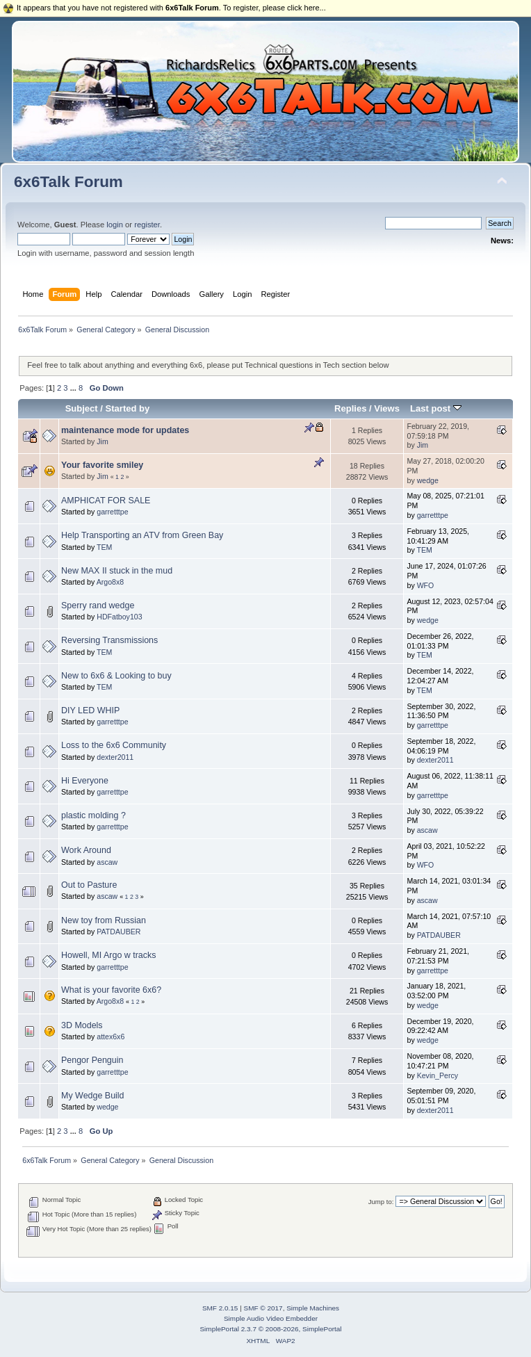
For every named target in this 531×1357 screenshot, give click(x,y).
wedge (428, 480)
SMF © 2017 (263, 1308)
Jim (102, 441)
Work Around (86, 850)
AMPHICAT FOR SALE (105, 500)
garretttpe (112, 511)
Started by (128, 408)
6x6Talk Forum (68, 181)
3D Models (82, 1025)
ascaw (427, 830)
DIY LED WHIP (90, 710)
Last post (435, 408)
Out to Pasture (89, 885)
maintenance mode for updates (125, 430)
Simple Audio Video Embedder (271, 1318)
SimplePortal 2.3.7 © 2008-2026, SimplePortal (270, 1329)
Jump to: (381, 1201)
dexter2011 (115, 757)
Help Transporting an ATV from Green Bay (142, 535)
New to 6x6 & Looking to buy (116, 676)
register (147, 224)
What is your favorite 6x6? (111, 990)
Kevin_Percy (437, 1075)
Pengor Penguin (92, 1060)
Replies (350, 408)
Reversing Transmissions (109, 640)
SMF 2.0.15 (220, 1308)
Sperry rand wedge (97, 605)
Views (387, 408)
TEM (104, 547)
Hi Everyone (84, 781)
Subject (81, 408)
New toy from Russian (103, 920)
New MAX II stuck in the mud (116, 571)
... (74, 388)
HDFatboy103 (119, 616)
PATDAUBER (118, 931)
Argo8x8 (110, 582)
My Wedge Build (92, 1095)
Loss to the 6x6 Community (113, 745)
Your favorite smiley (102, 465)
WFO (425, 585)
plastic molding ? (93, 815)
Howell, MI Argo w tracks (108, 955)
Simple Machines (312, 1308)
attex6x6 (110, 1036)
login (114, 224)
